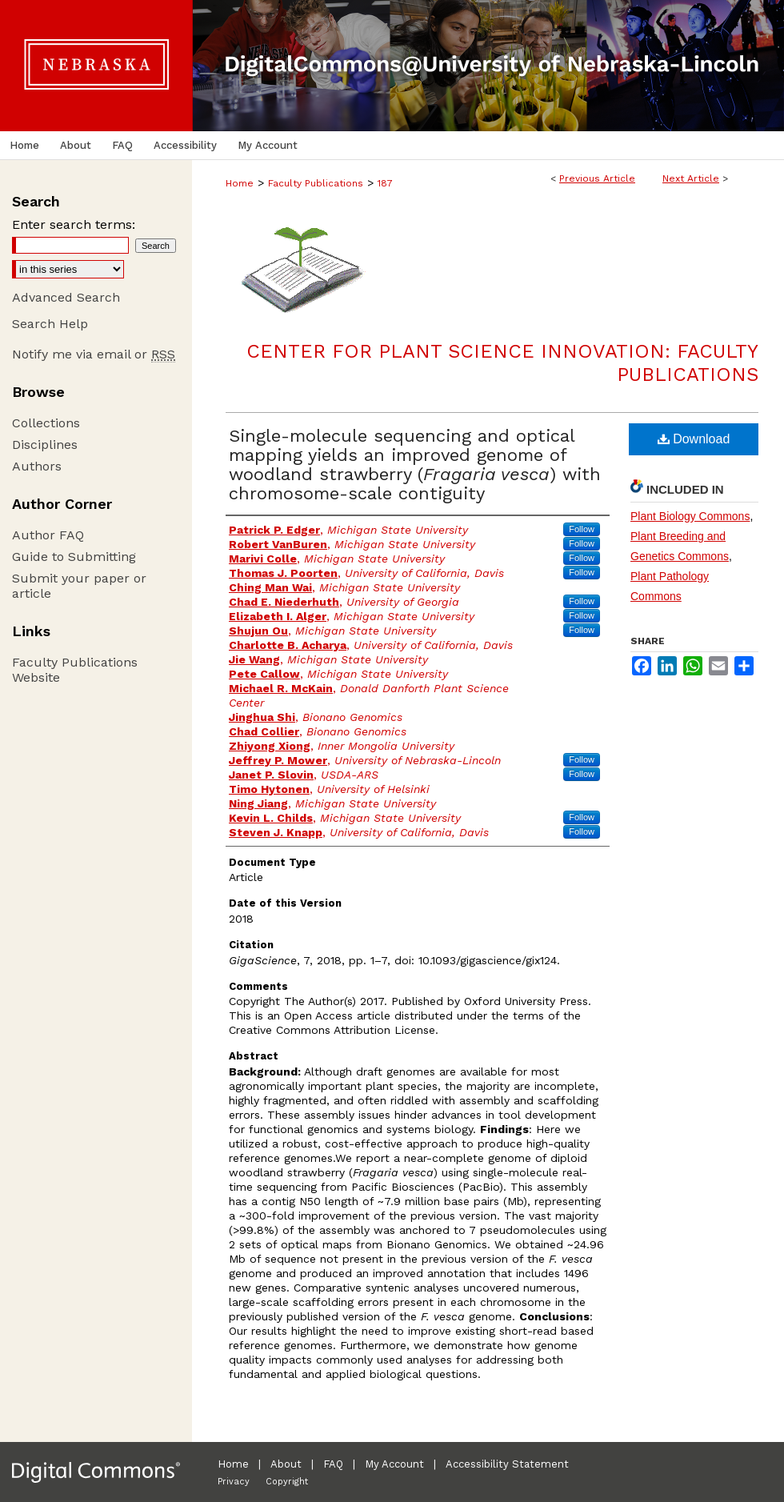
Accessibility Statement (507, 1464)
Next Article (690, 178)
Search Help (50, 323)
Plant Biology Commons (690, 516)
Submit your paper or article (79, 586)
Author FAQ (48, 535)
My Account (394, 1464)
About (286, 1464)
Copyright (287, 1481)
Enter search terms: (73, 224)
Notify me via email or (93, 354)
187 (385, 183)
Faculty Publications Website (75, 670)
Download (694, 439)
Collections (46, 423)
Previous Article (597, 178)
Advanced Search (66, 297)
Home (240, 183)
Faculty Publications (315, 183)
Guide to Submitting (74, 556)
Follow (581, 529)
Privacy (234, 1481)
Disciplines (45, 444)
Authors (37, 466)
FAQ (333, 1464)
